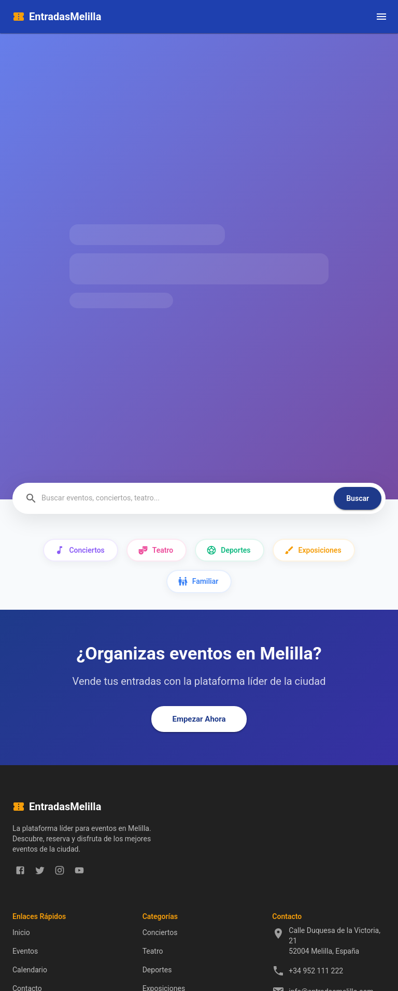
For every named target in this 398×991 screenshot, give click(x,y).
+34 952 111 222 (316, 971)
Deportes (229, 550)
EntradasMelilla (65, 16)
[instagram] (59, 870)
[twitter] (40, 870)
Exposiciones (314, 550)
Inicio (21, 932)
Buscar (357, 498)
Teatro (156, 550)
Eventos (25, 951)
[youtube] (79, 870)
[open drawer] (381, 16)
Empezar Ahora (198, 719)
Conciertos (80, 550)
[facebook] (20, 870)
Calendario (29, 970)
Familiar (199, 581)
